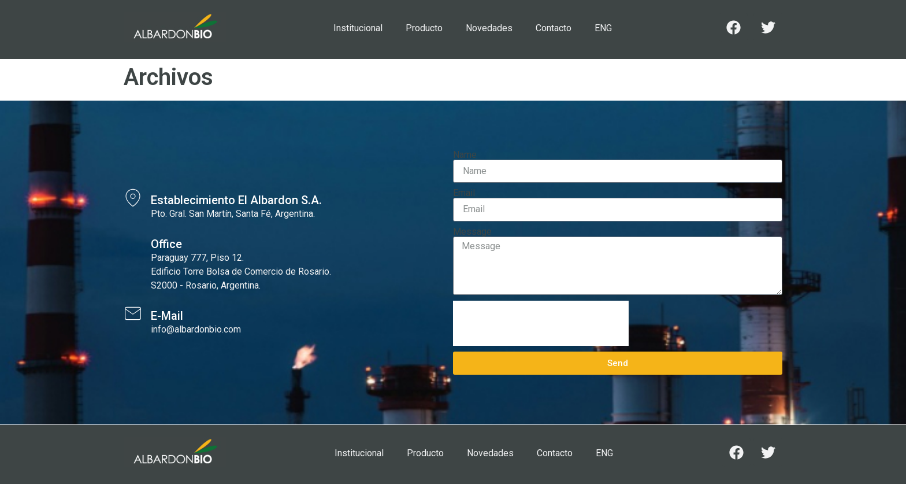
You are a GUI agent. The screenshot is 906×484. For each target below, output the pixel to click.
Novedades (489, 28)
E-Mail (167, 316)
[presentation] (541, 323)
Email (464, 193)
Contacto (553, 28)
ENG (603, 28)
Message (472, 232)
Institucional (358, 28)
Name (465, 155)
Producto (424, 28)
